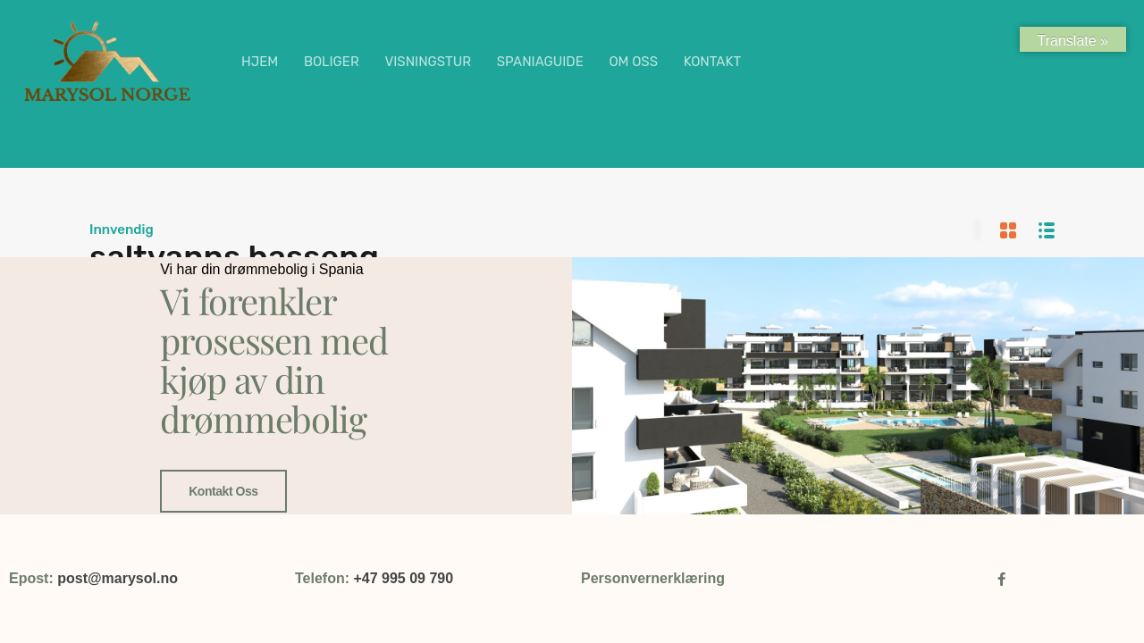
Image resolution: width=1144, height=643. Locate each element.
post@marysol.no (117, 578)
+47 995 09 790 (403, 578)
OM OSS (633, 62)
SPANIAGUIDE (540, 62)
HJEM (259, 62)
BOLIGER (331, 62)
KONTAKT (712, 62)
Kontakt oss (223, 491)
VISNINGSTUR (427, 62)
